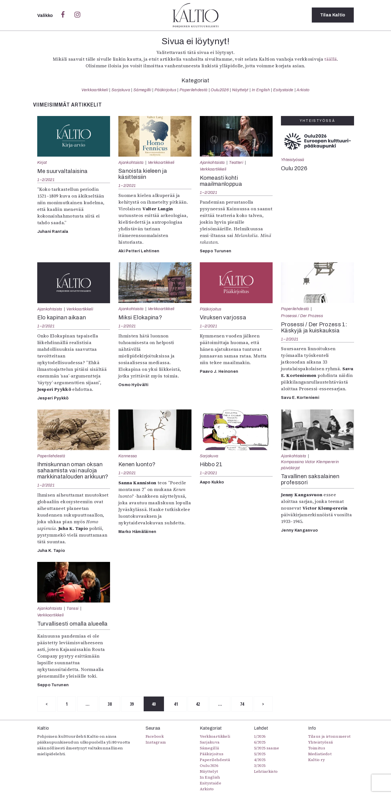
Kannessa (127, 456)
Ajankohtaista (130, 162)
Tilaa (332, 15)
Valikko (45, 15)
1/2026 (260, 736)
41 (178, 704)
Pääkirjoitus (165, 90)
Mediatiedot (320, 754)
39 (133, 704)
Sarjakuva (120, 90)
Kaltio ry (316, 760)
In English (261, 90)
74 (246, 704)
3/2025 (260, 766)
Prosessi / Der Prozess (302, 315)
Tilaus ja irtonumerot (329, 736)
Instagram (156, 742)
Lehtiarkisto (266, 771)
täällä (330, 59)
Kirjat (42, 162)
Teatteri (236, 162)
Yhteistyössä (292, 159)
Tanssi (72, 608)
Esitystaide (283, 90)
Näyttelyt (240, 90)
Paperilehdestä (193, 90)
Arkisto (303, 90)
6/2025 (260, 742)
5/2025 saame (266, 748)
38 (111, 704)
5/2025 (260, 754)
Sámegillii (142, 90)
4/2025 (260, 760)
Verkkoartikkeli (94, 90)
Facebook (155, 736)
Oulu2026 (220, 90)
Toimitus (316, 748)
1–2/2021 (46, 179)
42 (201, 704)
